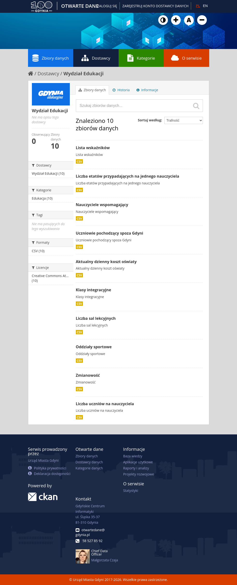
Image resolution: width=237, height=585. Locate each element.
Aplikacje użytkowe (138, 462)
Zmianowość (88, 375)
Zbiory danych (50, 58)
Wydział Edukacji (83, 73)
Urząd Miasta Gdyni (43, 460)
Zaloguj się (107, 6)
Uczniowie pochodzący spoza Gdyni (109, 233)
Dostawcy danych (89, 462)
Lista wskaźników (93, 147)
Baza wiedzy (132, 456)
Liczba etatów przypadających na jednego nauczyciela (127, 176)
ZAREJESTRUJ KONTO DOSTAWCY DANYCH (155, 6)
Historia (121, 90)
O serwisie (186, 58)
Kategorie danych (89, 468)
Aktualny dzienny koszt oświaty (106, 261)
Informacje (147, 90)
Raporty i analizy (136, 468)
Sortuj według (149, 120)
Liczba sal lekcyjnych (96, 318)
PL (198, 6)
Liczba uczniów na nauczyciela (105, 403)
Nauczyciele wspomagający (102, 204)
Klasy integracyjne (93, 289)
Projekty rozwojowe (138, 474)
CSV (79, 161)
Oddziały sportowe (94, 346)
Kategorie (141, 58)
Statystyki (130, 490)
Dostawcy (95, 58)
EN (205, 6)
